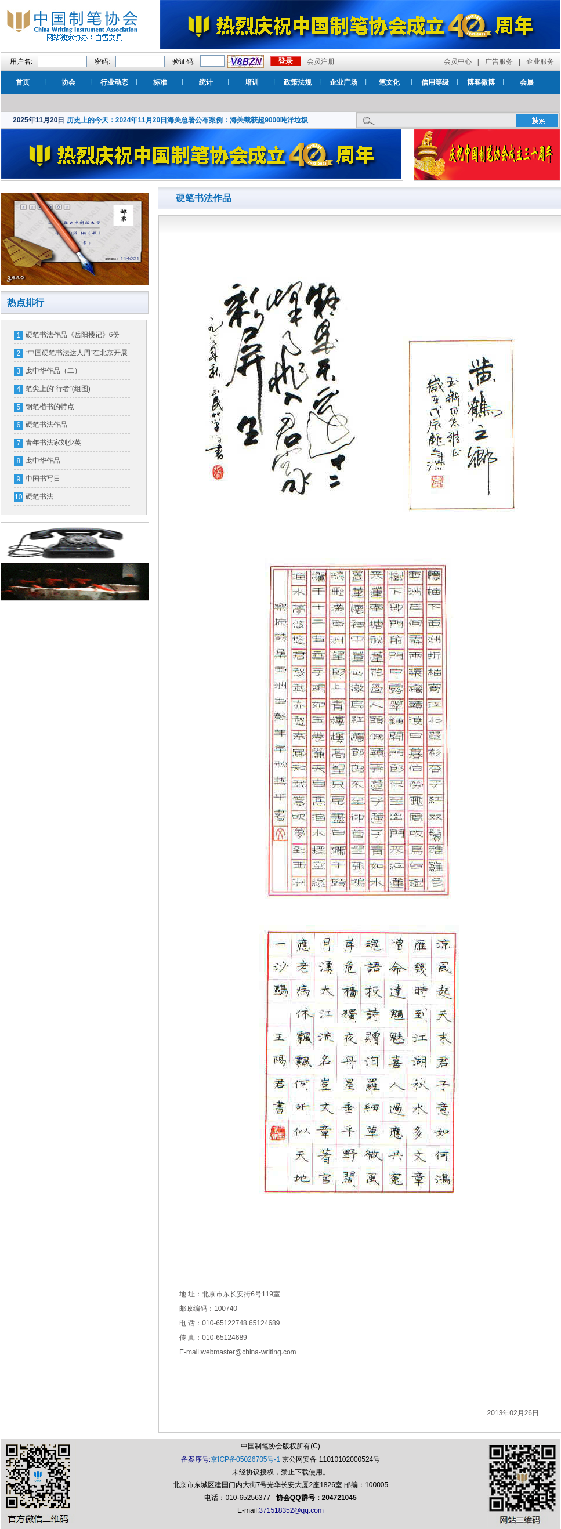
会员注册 (321, 61)
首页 (23, 82)
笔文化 (389, 82)
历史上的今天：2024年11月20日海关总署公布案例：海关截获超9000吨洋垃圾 (187, 120)
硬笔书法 (39, 496)
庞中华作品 (43, 460)
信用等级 (435, 82)
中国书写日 (43, 478)
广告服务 (499, 61)
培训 (252, 82)
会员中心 (458, 61)
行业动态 (114, 82)
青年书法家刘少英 (53, 443)
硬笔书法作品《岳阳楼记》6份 (73, 335)
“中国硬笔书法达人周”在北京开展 (77, 353)
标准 (160, 82)
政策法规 (298, 82)
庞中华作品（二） (53, 371)
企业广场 (343, 82)
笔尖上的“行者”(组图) (58, 389)
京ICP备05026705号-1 (245, 1459)
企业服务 (540, 61)
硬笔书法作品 (46, 425)
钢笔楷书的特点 (50, 407)
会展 (527, 82)
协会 (68, 82)
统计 (206, 82)
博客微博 (481, 82)
